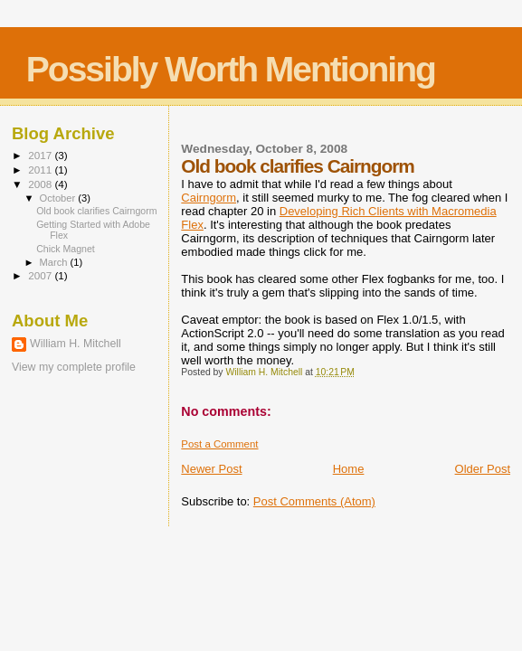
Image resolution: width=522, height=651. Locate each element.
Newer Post (211, 469)
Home (349, 469)
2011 (41, 169)
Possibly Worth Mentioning (230, 69)
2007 (41, 275)
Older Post (482, 469)
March (55, 262)
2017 (41, 155)
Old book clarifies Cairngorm (96, 210)
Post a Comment (219, 444)
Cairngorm (208, 197)
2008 (41, 184)
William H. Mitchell (75, 343)
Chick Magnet (65, 248)
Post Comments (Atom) (314, 501)
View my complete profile (74, 367)
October (59, 198)
